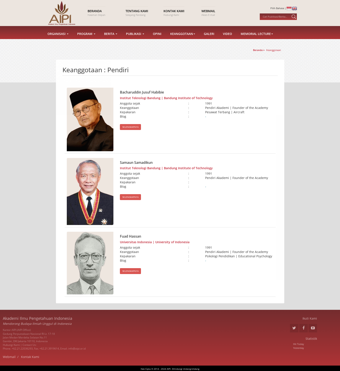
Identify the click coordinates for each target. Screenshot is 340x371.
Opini (157, 40)
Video (227, 40)
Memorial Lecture (257, 40)
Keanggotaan (182, 40)
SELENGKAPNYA (130, 126)
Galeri (209, 40)
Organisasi (58, 40)
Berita (110, 40)
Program (86, 40)
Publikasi (135, 40)
